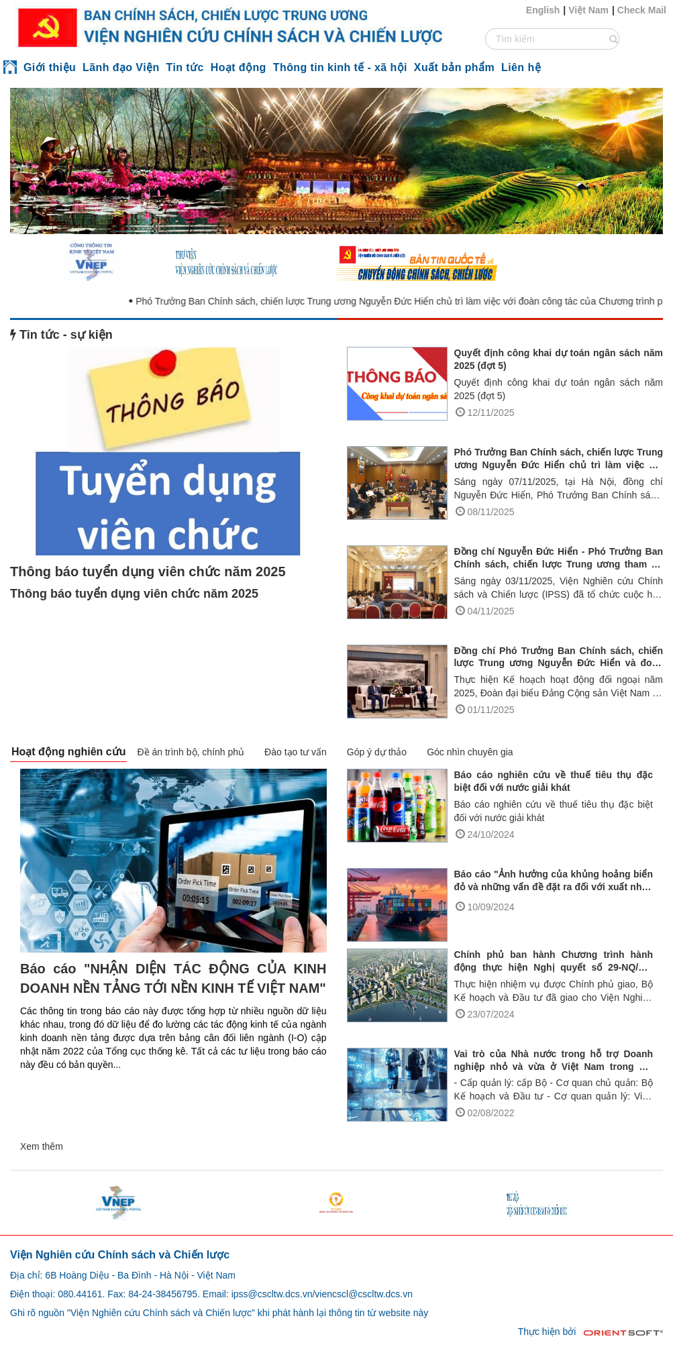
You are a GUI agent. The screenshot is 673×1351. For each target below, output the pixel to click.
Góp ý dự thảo (377, 752)
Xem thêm (41, 1146)
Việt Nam (588, 10)
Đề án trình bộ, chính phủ (190, 752)
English (543, 10)
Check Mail (641, 10)
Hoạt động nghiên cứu (68, 751)
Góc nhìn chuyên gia (470, 752)
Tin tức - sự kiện (61, 334)
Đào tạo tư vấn (295, 752)
